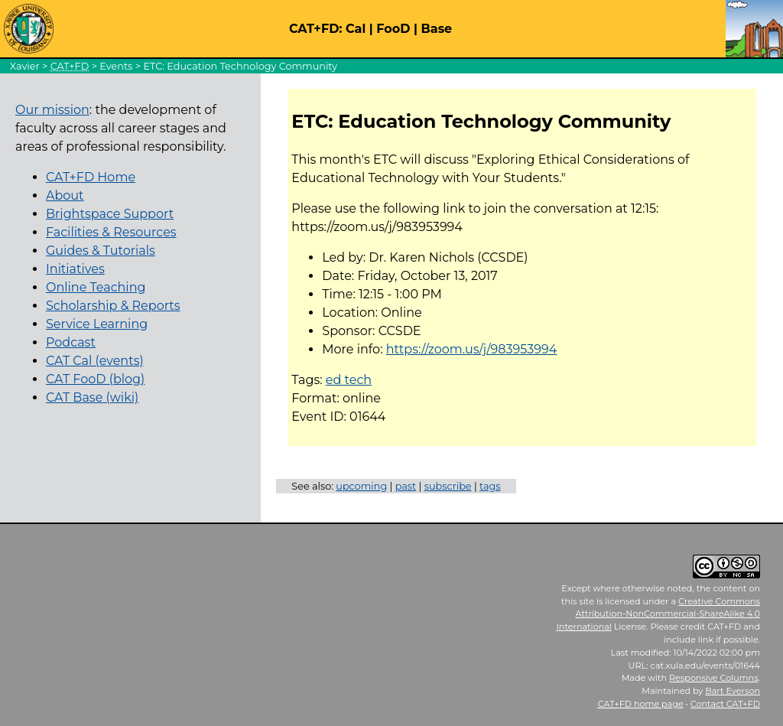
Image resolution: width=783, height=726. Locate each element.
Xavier (25, 66)
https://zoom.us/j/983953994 (471, 349)
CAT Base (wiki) (92, 397)
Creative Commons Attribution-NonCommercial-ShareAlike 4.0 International (658, 614)
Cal (356, 28)
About (65, 195)
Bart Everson (732, 690)
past (406, 486)
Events (115, 66)
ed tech (349, 380)
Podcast (71, 342)
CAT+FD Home (90, 177)
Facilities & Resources (111, 232)
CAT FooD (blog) (95, 379)
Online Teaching (95, 287)
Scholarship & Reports (113, 305)
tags (490, 486)
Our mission (52, 110)
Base (437, 28)
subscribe (448, 486)
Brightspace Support (110, 214)
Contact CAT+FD (725, 703)
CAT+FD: (316, 28)
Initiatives (75, 269)
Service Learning (97, 324)
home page (641, 703)
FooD (393, 28)
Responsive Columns (714, 677)
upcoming (361, 486)
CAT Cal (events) (95, 360)
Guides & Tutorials (100, 250)
